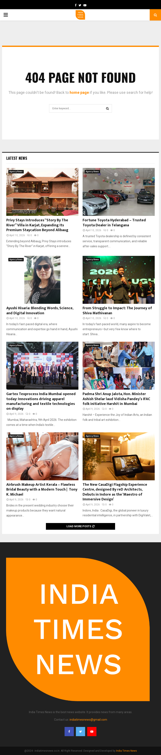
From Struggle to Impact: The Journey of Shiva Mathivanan (117, 310)
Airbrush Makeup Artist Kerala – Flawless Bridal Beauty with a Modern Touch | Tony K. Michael (41, 490)
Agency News (16, 171)
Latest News (16, 158)
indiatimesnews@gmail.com (88, 719)
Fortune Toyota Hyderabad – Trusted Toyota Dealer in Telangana (114, 222)
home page (79, 92)
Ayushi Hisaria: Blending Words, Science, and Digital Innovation (39, 310)
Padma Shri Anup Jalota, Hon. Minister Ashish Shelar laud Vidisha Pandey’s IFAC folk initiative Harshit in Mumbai (116, 399)
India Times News (126, 750)
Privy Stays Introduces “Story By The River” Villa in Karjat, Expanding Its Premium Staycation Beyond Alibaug (37, 225)
